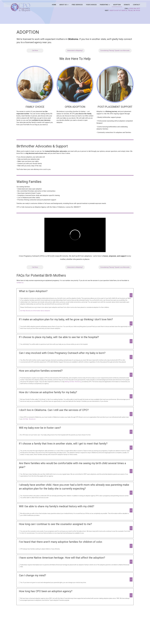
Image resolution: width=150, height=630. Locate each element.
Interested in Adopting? (75, 50)
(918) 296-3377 (134, 8)
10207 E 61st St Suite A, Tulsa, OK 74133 (124, 10)
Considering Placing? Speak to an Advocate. (115, 50)
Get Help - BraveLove (29, 419)
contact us (20, 282)
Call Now (35, 50)
